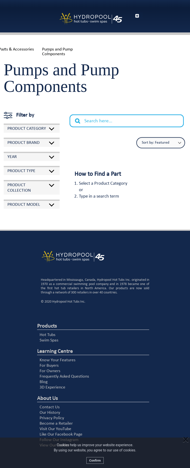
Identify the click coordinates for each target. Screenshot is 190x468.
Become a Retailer (56, 423)
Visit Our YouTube (55, 429)
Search (80, 117)
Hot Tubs (47, 335)
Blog (44, 382)
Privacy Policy (52, 418)
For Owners (50, 371)
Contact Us (50, 407)
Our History (50, 412)
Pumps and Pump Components (57, 51)
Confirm (95, 460)
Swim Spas (49, 340)
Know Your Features (57, 360)
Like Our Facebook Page (61, 434)
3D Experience (52, 387)
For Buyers (49, 365)
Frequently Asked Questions (64, 376)
